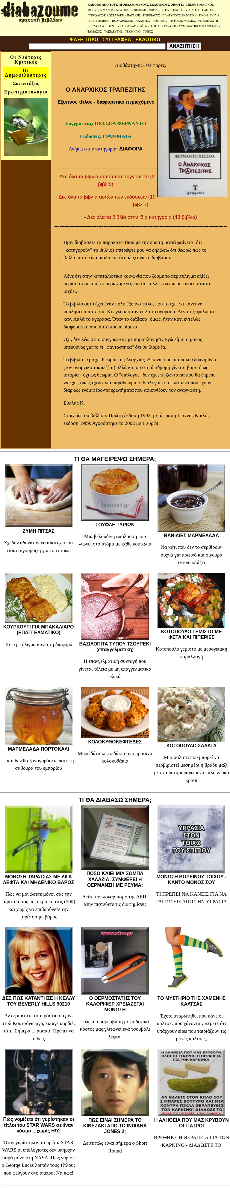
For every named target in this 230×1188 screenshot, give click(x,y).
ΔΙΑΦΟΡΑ (131, 149)
